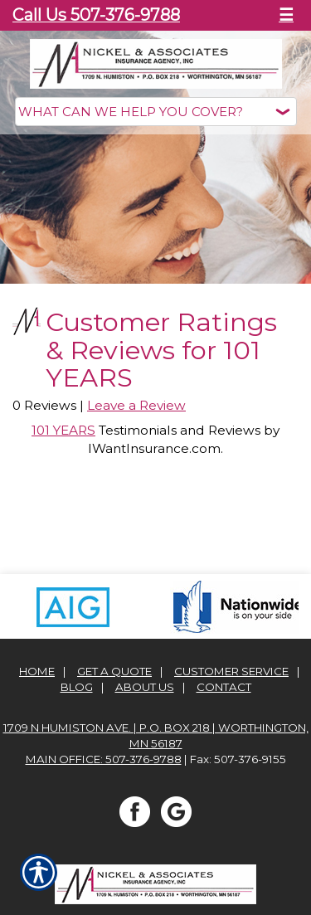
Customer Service (231, 667)
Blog (77, 683)
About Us (144, 683)
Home (37, 667)
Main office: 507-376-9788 (104, 755)
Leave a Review (136, 403)
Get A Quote (114, 667)
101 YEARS (63, 428)
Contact (224, 683)
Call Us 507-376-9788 (96, 15)
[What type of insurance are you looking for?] (156, 111)
